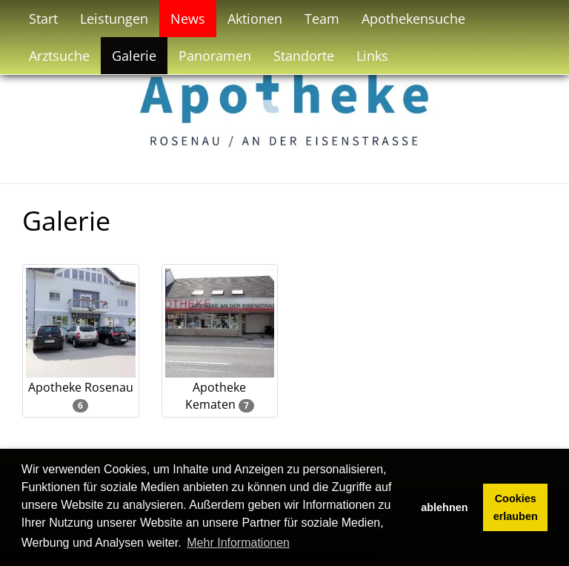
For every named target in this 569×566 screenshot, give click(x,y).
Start (43, 18)
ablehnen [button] (444, 507)
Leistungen (114, 18)
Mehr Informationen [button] (238, 542)
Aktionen (254, 18)
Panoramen (215, 56)
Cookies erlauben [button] (515, 507)
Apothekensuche (413, 18)
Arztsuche (59, 56)
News (187, 18)
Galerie (134, 56)
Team (322, 18)
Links (372, 56)
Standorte (303, 56)
